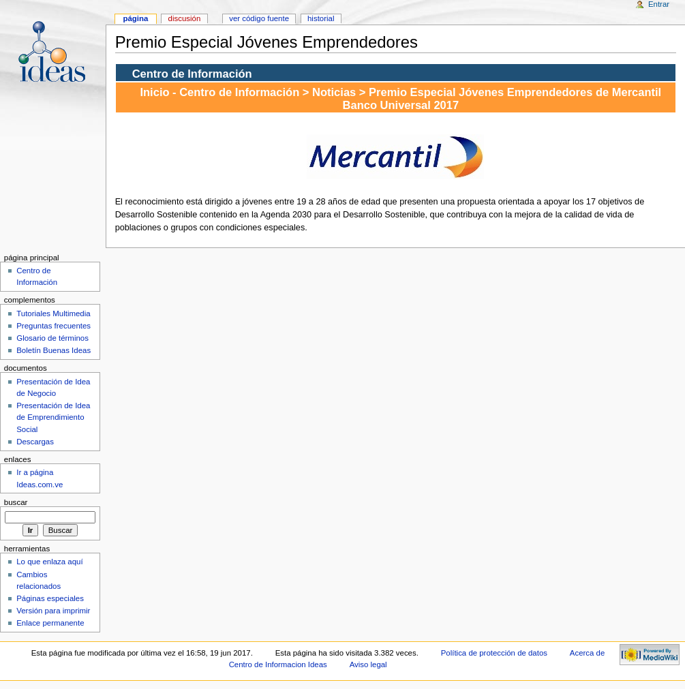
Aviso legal (368, 664)
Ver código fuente (259, 18)
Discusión (184, 18)
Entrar (658, 4)
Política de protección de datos (494, 653)
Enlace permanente (50, 623)
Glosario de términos (52, 338)
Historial (320, 18)
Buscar (16, 502)
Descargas (35, 442)
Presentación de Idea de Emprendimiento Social (53, 417)
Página (135, 18)
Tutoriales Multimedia (53, 313)
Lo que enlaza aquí (49, 561)
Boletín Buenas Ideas (53, 350)
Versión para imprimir (53, 611)
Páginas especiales (50, 598)
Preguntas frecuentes (53, 326)
